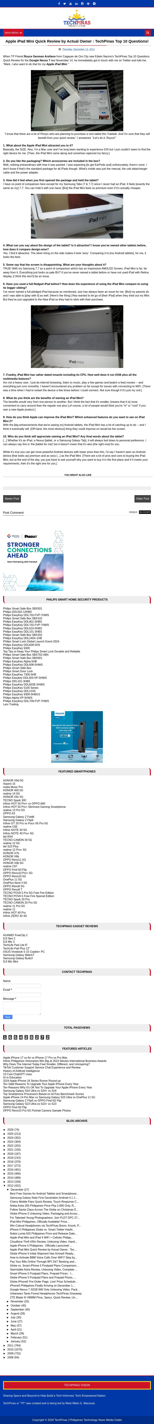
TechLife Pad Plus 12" (16, 948)
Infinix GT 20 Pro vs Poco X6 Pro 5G (25, 823)
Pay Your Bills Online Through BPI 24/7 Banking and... (43, 1261)
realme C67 (10, 866)
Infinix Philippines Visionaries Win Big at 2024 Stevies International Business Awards (55, 1060)
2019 (10, 1157)
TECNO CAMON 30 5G (17, 839)
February (16, 1337)
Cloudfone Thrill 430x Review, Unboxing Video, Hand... (43, 1241)
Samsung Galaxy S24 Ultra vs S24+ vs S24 (29, 1090)
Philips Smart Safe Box (17, 668)
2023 (10, 1141)
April (14, 1329)
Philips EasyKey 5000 (16, 648)
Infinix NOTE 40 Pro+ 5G (18, 833)
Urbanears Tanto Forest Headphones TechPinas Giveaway (46, 1293)
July (13, 1317)
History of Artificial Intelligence (21, 1070)
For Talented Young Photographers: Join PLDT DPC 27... (45, 1217)
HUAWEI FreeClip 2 (15, 935)
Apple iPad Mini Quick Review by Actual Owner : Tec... (43, 1249)
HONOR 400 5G (13, 790)
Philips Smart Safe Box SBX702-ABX (26, 654)
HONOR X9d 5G (13, 780)
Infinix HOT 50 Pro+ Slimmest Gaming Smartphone (34, 806)
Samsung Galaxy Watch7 (18, 955)
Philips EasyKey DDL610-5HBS (22, 628)
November (17, 1301)
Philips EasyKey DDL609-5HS (21, 644)
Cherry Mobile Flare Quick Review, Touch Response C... (44, 1201)
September (18, 1309)
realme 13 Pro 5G (14, 810)
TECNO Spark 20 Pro (16, 899)
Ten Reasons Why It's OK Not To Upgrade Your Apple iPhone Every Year (47, 1087)
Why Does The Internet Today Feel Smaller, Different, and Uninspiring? (46, 1064)
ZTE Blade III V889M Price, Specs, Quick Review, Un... (44, 1297)
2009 (10, 1353)
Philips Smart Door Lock (18, 671)
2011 (10, 1345)
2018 (10, 1161)
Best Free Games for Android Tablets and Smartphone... (44, 1193)
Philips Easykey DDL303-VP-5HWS (25, 678)
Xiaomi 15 (9, 783)
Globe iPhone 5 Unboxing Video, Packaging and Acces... (45, 1213)
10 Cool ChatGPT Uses (17, 1074)
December (17, 1189)
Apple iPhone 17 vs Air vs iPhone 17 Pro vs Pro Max (35, 1057)
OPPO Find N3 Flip (15, 869)
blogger (145, 512)
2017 (10, 1165)
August (15, 1313)
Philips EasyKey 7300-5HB (19, 674)
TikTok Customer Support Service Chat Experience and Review (42, 1067)
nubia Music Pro (13, 787)
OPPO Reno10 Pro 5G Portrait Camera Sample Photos (37, 1110)
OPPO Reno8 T (12, 889)
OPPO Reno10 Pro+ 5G (18, 873)
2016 (10, 1169)
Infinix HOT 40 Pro (14, 912)
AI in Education (12, 1077)
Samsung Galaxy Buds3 (18, 958)
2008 (10, 1357)
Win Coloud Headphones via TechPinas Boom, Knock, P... (45, 1225)
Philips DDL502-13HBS (17, 611)
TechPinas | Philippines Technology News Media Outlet (88, 1419)
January (16, 1341)
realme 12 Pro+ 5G (15, 849)
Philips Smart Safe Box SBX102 (22, 618)
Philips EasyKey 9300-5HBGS (21, 694)
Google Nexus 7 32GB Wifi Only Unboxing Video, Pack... (45, 1289)
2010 (10, 1349)
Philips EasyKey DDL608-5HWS (23, 664)
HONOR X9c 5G (13, 797)
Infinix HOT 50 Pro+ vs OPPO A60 (24, 803)
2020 (10, 1153)
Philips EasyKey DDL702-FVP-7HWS (26, 615)
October (16, 1305)
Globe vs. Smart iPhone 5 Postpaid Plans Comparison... (44, 1265)
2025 (10, 1133)
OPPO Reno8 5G (14, 886)
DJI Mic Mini (10, 961)
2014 (10, 1177)
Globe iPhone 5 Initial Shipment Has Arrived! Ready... (42, 1253)
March (15, 1333)
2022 (10, 1145)
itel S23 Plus (10, 846)
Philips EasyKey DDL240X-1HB (22, 638)
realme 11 (9, 909)
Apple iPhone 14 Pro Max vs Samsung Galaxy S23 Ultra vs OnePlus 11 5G (49, 1097)
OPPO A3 (9, 813)
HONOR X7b (11, 853)
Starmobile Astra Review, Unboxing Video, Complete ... (43, 1269)
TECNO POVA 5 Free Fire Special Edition (28, 896)
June (14, 1321)
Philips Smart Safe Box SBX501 (22, 608)
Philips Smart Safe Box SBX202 (22, 634)
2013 (10, 1181)
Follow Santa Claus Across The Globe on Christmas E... (44, 1209)
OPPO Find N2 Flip (15, 1107)
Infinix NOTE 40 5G (15, 829)
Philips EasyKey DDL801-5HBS (22, 621)
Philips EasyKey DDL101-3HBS (22, 631)
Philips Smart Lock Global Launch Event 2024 (31, 641)
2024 (10, 1137)
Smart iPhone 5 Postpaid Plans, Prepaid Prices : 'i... (42, 1273)
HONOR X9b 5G (13, 863)
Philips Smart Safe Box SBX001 (22, 658)
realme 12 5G (11, 843)
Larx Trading (10, 704)
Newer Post (12, 498)
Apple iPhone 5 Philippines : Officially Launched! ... (41, 1245)
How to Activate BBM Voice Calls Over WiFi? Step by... (43, 1257)
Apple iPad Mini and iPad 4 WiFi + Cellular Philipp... (41, 1237)
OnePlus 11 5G (12, 879)
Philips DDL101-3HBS (16, 681)
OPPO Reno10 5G (14, 876)
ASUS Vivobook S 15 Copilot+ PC (24, 951)
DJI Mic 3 (9, 941)
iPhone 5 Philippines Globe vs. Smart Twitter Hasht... (42, 1229)
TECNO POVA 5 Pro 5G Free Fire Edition (28, 892)
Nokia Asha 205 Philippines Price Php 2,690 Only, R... (43, 1205)
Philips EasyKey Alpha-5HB (20, 661)
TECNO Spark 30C (15, 800)
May (14, 1325)
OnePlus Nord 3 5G (15, 882)
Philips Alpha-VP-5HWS (17, 697)
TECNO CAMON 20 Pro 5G (20, 902)
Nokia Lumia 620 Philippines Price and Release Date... (43, 1233)
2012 (10, 1185)
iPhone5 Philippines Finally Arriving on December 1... (42, 1285)
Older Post (142, 498)
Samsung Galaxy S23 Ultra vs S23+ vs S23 (29, 1104)
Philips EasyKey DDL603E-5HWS (24, 684)
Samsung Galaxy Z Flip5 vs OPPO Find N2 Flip (32, 1100)
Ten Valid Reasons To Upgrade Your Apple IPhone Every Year (41, 1084)
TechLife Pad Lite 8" (15, 945)
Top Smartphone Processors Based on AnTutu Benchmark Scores (43, 1094)
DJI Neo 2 (9, 938)
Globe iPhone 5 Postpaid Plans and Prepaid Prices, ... (43, 1277)
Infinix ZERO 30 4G (15, 915)
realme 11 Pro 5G (14, 906)
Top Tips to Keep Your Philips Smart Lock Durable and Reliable (41, 651)
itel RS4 (8, 836)
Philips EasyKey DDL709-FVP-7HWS (26, 701)
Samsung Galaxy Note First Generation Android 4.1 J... (43, 1197)
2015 (10, 1173)
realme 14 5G (11, 793)
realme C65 (10, 826)
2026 (10, 1129)
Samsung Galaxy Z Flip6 (18, 820)
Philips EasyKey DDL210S (19, 691)
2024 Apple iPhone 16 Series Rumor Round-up (32, 1080)
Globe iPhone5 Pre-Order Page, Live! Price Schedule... (44, 1281)
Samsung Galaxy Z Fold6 (18, 816)
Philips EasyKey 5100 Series (20, 687)
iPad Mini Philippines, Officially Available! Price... (39, 1221)
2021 (10, 1149)
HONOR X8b (11, 856)
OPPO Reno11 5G (14, 859)
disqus (133, 512)
